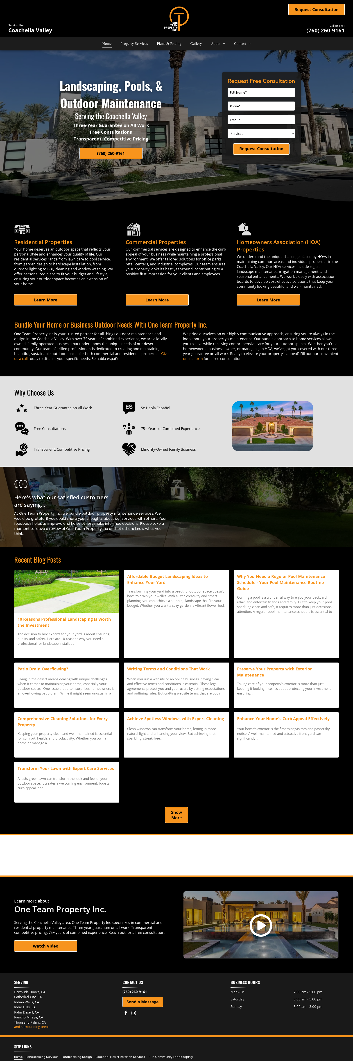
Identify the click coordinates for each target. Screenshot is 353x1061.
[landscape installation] (67, 591)
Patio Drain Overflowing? (43, 669)
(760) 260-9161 (325, 30)
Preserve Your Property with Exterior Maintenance (274, 672)
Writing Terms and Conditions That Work (168, 669)
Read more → (28, 651)
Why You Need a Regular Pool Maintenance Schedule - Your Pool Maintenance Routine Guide (281, 582)
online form (193, 358)
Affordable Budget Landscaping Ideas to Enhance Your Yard (167, 579)
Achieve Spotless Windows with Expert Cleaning (175, 718)
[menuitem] (107, 44)
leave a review (48, 528)
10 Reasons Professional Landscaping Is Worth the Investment (64, 622)
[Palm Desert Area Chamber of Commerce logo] (176, 855)
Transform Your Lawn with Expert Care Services (66, 768)
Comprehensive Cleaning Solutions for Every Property (63, 721)
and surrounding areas (31, 1026)
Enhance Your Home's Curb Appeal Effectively (283, 718)
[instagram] (133, 1014)
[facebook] (125, 1014)
